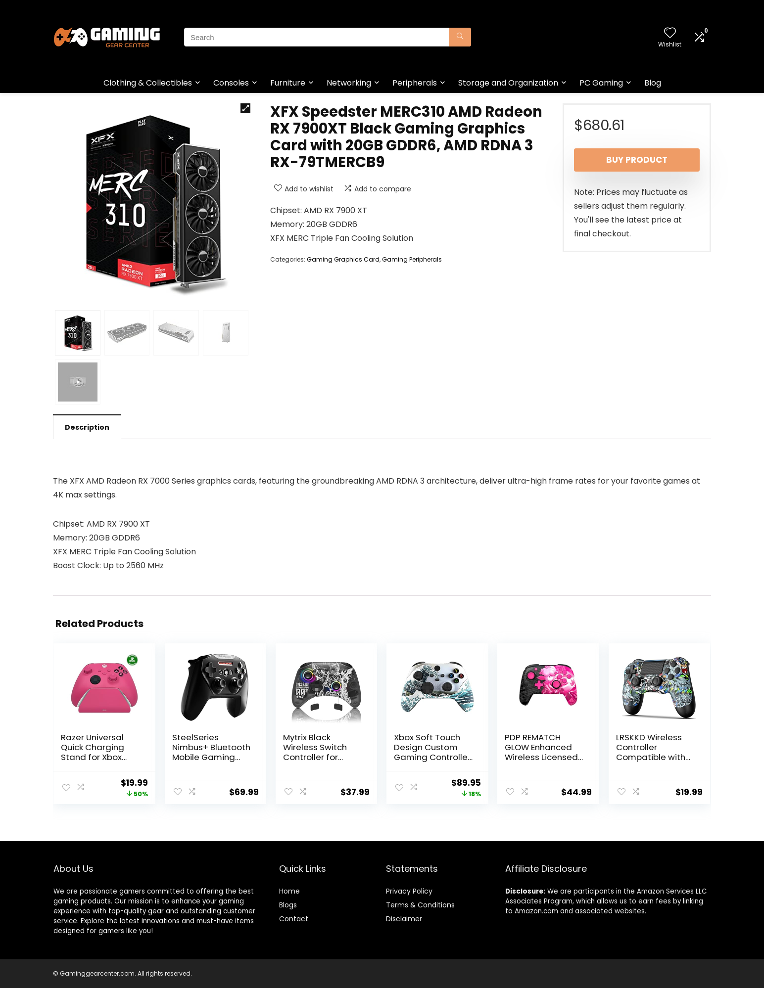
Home (289, 891)
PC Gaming (601, 83)
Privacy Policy (409, 891)
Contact (293, 919)
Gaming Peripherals (412, 259)
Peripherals (414, 83)
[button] (245, 108)
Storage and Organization (508, 83)
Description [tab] (87, 427)
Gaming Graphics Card (343, 259)
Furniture (287, 83)
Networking (349, 83)
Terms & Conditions (420, 905)
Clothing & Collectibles (147, 83)
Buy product (637, 160)
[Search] (460, 37)
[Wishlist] (670, 33)
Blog (652, 83)
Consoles (231, 83)
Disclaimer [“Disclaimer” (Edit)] (404, 919)
